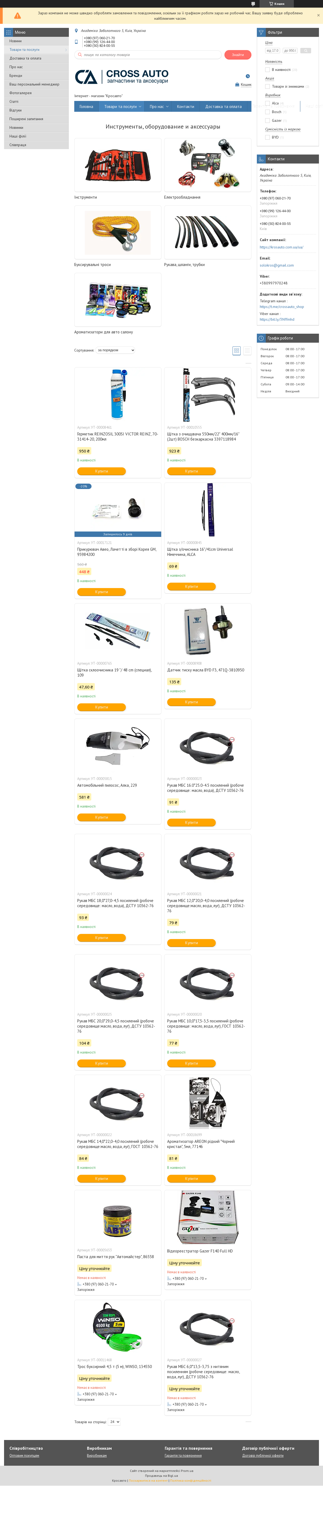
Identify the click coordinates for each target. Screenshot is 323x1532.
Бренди (15, 75)
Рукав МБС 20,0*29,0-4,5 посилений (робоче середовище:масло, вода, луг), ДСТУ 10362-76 (116, 1026)
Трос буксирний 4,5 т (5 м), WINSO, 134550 (114, 1366)
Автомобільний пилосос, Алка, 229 (107, 785)
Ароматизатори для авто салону (103, 331)
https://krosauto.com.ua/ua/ (281, 247)
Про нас (16, 66)
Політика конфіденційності (190, 1480)
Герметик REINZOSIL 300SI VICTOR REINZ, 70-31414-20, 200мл (117, 436)
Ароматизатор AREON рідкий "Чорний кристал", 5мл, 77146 (201, 1144)
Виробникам (97, 1455)
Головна (86, 106)
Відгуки (15, 110)
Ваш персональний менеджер (34, 84)
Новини (15, 40)
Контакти (185, 106)
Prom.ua (187, 1471)
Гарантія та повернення (274, 106)
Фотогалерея (20, 92)
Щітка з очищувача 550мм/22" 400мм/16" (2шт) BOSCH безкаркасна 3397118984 (203, 436)
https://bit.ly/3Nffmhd (277, 319)
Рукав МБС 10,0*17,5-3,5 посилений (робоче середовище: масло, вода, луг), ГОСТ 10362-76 (206, 1026)
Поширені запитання (26, 118)
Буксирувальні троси (92, 264)
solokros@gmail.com (277, 265)
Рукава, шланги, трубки (184, 264)
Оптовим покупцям (24, 1455)
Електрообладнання (182, 197)
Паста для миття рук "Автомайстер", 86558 (115, 1256)
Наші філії (17, 136)
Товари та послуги (24, 49)
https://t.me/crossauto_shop (282, 306)
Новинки (16, 127)
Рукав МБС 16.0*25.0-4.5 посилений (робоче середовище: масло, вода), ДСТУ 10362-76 (205, 788)
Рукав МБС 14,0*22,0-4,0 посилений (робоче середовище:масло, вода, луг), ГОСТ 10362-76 (117, 1144)
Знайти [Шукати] (238, 55)
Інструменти (85, 197)
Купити (101, 471)
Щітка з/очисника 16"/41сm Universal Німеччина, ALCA (200, 552)
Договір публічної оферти (263, 1455)
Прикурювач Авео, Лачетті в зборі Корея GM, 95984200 (116, 552)
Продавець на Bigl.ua (161, 1476)
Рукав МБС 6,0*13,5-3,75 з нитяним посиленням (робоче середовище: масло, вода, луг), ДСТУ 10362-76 (203, 1371)
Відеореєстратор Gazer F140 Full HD (200, 1251)
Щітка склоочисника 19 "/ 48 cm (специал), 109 (114, 672)
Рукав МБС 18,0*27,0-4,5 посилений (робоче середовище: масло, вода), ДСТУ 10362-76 (115, 903)
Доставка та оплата (25, 58)
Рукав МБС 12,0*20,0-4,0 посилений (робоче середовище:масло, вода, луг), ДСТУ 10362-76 (206, 905)
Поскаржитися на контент (148, 1480)
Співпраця (17, 144)
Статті (13, 101)
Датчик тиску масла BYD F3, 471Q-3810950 (205, 669)
